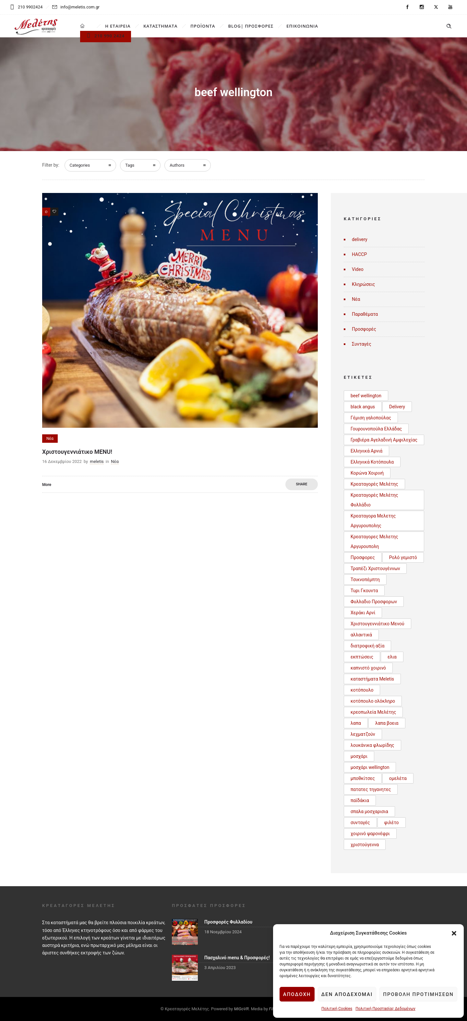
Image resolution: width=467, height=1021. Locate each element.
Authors (177, 165)
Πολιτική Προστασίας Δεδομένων (385, 1008)
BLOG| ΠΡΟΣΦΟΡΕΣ (250, 26)
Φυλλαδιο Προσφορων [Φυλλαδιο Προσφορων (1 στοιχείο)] (374, 601)
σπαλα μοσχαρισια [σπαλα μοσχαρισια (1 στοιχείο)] (369, 811)
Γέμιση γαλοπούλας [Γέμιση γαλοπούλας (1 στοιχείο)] (371, 417)
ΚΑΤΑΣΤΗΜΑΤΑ (160, 26)
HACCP (359, 254)
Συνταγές (361, 344)
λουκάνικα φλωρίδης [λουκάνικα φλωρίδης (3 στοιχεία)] (372, 745)
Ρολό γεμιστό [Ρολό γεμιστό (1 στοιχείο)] (403, 557)
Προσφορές (364, 329)
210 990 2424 (106, 36)
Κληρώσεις (363, 284)
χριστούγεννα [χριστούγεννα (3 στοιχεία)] (365, 844)
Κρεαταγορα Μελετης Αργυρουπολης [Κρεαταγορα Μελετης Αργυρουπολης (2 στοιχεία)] (373, 520)
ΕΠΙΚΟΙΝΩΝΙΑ (302, 26)
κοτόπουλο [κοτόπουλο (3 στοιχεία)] (362, 690)
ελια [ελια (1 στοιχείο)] (392, 656)
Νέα (356, 299)
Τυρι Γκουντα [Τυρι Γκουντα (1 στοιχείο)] (364, 590)
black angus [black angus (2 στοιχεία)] (363, 406)
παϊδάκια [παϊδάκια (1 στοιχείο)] (360, 800)
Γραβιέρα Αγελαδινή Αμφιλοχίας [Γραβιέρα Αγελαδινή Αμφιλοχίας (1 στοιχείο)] (384, 439)
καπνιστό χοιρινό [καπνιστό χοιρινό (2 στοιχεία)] (368, 667)
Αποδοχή (297, 994)
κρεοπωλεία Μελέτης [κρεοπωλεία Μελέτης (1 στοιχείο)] (373, 712)
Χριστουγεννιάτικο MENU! (77, 451)
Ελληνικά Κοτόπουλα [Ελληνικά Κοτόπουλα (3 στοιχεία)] (372, 462)
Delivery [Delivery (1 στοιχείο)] (397, 406)
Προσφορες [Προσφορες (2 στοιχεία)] (363, 557)
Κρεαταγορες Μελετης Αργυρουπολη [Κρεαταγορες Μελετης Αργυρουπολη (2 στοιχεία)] (374, 541)
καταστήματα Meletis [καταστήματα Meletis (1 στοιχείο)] (372, 679)
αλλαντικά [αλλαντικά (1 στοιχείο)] (361, 634)
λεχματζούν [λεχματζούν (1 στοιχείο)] (363, 734)
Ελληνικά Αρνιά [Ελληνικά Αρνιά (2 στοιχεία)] (366, 450)
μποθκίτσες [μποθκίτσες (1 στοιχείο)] (363, 778)
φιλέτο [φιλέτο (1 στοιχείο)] (391, 822)
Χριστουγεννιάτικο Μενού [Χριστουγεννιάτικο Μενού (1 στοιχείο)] (377, 623)
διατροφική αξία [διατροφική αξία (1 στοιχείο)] (367, 645)
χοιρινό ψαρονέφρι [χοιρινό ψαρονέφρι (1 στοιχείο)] (370, 833)
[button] (454, 933)
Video (358, 269)
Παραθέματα (365, 314)
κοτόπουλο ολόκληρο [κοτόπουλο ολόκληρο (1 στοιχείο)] (373, 701)
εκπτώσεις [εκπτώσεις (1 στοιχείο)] (362, 656)
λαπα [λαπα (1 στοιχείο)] (356, 723)
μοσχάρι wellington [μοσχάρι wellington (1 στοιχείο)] (370, 767)
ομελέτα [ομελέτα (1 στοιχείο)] (398, 778)
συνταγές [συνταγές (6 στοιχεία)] (360, 822)
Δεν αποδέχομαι (347, 994)
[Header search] (449, 26)
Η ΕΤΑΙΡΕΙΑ (117, 26)
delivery (359, 239)
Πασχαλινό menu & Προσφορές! (237, 957)
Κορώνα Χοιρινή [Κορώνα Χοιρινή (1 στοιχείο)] (367, 473)
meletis (96, 461)
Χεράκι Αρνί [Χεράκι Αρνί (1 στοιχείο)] (363, 612)
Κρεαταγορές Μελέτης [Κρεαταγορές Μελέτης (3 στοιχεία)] (374, 484)
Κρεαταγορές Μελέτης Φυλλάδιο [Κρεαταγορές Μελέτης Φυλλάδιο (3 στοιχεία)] (374, 499)
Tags (129, 165)
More (46, 484)
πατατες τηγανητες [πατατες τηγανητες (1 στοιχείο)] (371, 789)
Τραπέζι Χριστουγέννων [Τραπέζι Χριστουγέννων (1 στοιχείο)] (375, 568)
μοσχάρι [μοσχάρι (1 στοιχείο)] (359, 756)
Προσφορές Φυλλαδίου (228, 922)
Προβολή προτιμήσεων (418, 994)
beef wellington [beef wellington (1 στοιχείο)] (366, 395)
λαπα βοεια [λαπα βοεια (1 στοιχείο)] (387, 723)
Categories (80, 165)
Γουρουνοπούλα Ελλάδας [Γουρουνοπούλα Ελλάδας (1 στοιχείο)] (376, 428)
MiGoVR (241, 1008)
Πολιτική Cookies (336, 1008)
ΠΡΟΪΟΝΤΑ (202, 26)
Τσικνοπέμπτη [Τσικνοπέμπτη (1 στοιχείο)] (365, 579)
